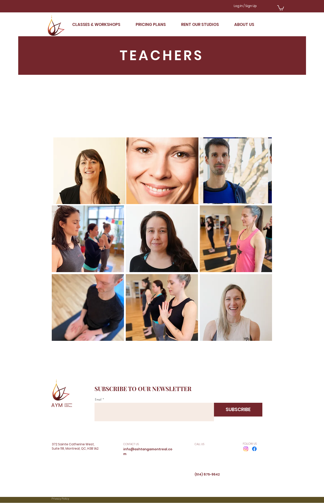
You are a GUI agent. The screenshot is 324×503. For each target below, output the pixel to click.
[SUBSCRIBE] (238, 410)
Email (98, 399)
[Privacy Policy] (76, 499)
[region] (89, 170)
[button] (280, 7)
